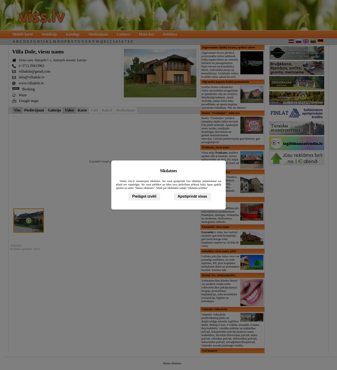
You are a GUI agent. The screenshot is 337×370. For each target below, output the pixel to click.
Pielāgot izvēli (144, 196)
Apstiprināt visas (192, 196)
